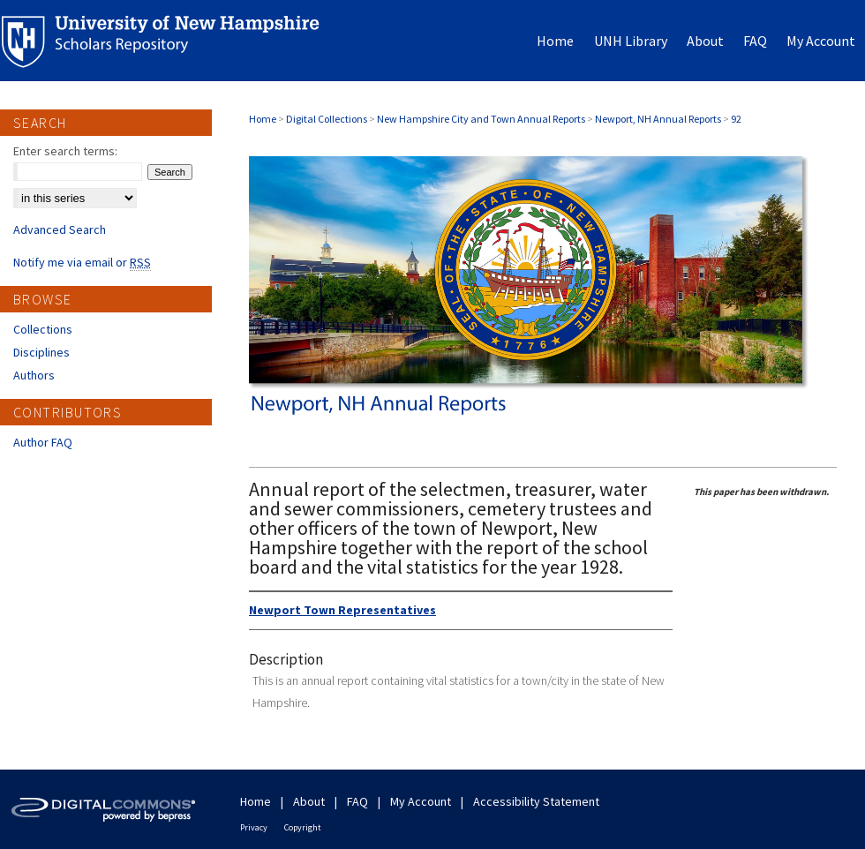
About (309, 801)
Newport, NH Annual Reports (658, 118)
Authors (34, 375)
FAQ (357, 801)
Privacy (253, 827)
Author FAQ (42, 442)
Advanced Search (59, 229)
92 (736, 118)
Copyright (302, 827)
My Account (420, 801)
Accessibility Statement (536, 801)
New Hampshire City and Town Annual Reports (481, 118)
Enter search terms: (65, 151)
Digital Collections (326, 118)
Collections (42, 329)
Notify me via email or (82, 262)
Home (262, 118)
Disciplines (41, 352)
